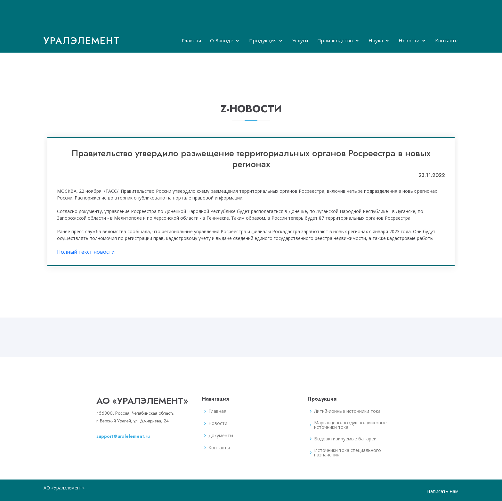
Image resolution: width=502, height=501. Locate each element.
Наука (375, 40)
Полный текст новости (86, 251)
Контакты (446, 40)
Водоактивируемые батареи (345, 439)
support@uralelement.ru (123, 436)
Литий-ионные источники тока (347, 411)
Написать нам (442, 491)
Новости (409, 40)
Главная (191, 40)
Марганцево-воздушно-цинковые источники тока (350, 424)
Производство (335, 40)
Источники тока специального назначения (347, 452)
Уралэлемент (82, 40)
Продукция (263, 40)
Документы (220, 435)
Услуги (300, 40)
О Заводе (221, 40)
